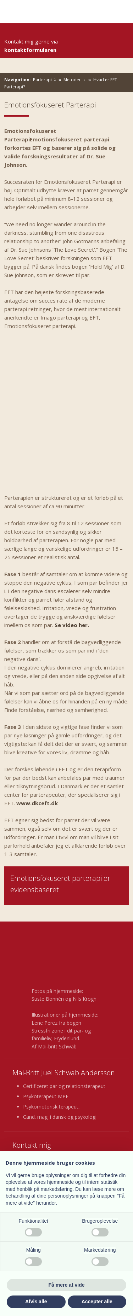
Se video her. (72, 624)
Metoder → (75, 80)
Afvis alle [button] (36, 1301)
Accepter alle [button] (97, 1301)
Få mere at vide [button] (67, 1285)
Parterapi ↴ (45, 80)
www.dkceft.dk (37, 803)
